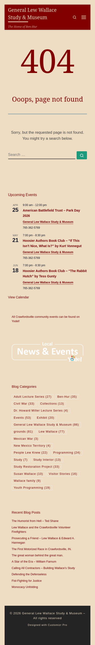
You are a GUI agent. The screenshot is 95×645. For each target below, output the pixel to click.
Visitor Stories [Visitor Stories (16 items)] (63, 473)
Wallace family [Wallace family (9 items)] (27, 480)
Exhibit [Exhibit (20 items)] (45, 417)
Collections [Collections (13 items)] (52, 403)
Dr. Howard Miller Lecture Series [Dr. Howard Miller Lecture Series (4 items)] (41, 410)
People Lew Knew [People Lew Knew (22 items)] (31, 452)
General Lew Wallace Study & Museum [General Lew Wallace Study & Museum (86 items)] (46, 424)
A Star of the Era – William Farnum (34, 561)
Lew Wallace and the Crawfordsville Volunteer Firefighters (41, 530)
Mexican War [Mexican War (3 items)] (26, 438)
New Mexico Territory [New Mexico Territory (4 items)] (32, 445)
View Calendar (18, 297)
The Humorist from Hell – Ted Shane (35, 521)
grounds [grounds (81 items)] (23, 431)
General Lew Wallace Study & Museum (48, 222)
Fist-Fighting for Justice (27, 580)
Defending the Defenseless (29, 574)
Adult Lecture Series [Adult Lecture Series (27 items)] (33, 396)
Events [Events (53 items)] (22, 417)
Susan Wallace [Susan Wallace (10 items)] (28, 473)
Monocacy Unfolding (25, 587)
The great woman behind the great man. (37, 555)
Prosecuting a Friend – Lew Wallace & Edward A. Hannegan (43, 541)
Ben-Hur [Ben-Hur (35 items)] (67, 396)
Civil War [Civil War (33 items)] (24, 403)
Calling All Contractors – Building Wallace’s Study (43, 568)
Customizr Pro (57, 625)
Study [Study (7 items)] (21, 459)
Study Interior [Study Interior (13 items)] (47, 459)
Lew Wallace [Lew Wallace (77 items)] (52, 431)
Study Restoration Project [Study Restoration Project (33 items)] (37, 466)
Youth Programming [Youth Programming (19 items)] (32, 487)
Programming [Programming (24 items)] (67, 452)
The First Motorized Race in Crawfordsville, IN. (42, 549)
